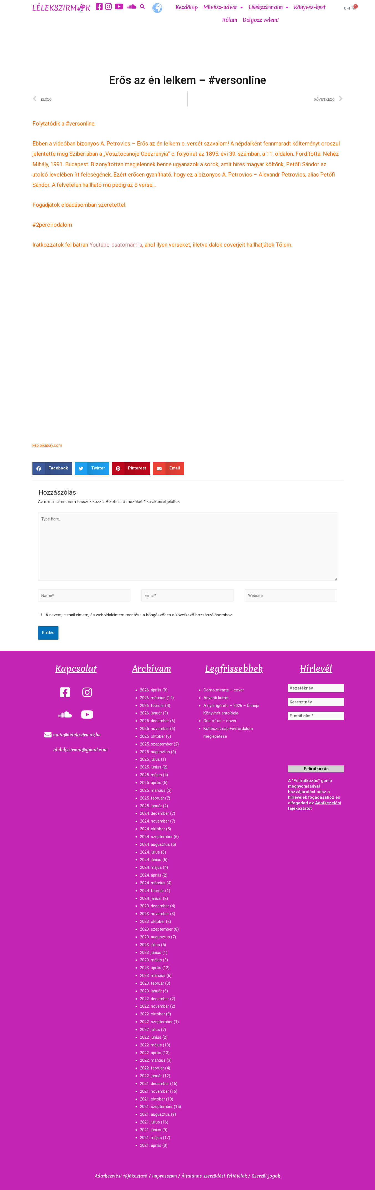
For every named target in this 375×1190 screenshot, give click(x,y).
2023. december (154, 905)
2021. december (154, 1083)
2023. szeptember (156, 929)
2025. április (150, 782)
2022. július (150, 1029)
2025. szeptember (156, 744)
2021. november (154, 1091)
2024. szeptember (156, 836)
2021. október (152, 1099)
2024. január (151, 898)
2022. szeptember (156, 1021)
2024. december (154, 813)
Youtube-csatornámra (116, 244)
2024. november (154, 821)
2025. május (151, 774)
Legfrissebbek (234, 669)
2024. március (152, 882)
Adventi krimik (216, 697)
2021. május (151, 1137)
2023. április (150, 967)
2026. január (151, 713)
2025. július (150, 759)
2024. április (150, 875)
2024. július (150, 852)
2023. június (150, 952)
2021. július (150, 1122)
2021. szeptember (156, 1106)
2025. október (152, 736)
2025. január (151, 805)
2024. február (152, 890)
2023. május (151, 959)
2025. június (150, 767)
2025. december (154, 720)
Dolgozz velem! (261, 20)
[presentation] (310, 745)
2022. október (152, 1014)
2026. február (152, 705)
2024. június (150, 859)
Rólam (229, 20)
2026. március (152, 697)
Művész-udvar (223, 7)
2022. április (150, 1052)
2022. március (152, 1060)
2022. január (151, 1075)
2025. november (154, 728)
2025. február (152, 798)
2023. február (152, 983)
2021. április (150, 1145)
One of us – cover (219, 720)
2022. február (152, 1068)
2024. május (151, 867)
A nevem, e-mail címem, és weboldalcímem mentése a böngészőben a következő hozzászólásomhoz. (139, 614)
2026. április (150, 690)
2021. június (150, 1129)
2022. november (154, 1006)
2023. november (154, 913)
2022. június (150, 1037)
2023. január (151, 991)
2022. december (154, 998)
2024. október (152, 828)
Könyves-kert (309, 7)
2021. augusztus (155, 1114)
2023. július (150, 944)
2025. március (152, 790)
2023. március (152, 975)
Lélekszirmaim (269, 7)
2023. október (152, 921)
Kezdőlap (187, 7)
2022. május (151, 1045)
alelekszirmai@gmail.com (80, 750)
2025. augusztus (155, 751)
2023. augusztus (155, 936)
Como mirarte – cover (223, 690)
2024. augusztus (155, 844)
